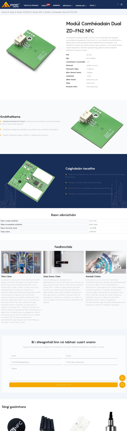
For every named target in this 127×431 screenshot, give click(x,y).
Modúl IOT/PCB (23, 12)
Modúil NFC (37, 12)
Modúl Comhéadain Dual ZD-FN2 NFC (61, 12)
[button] (95, 5)
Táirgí (11, 12)
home (4, 12)
